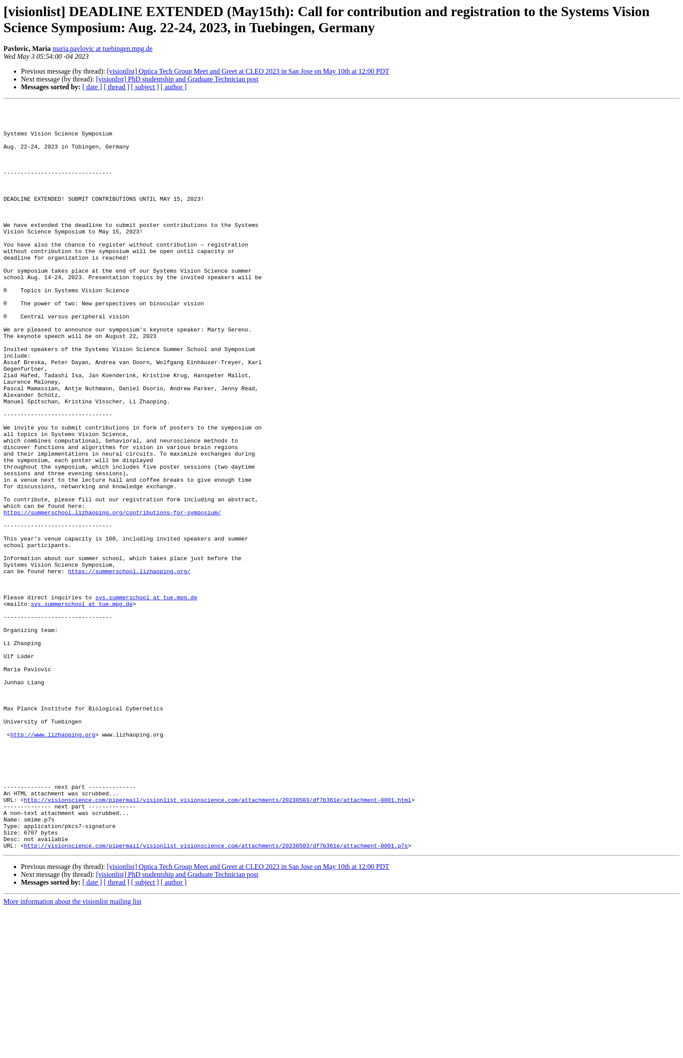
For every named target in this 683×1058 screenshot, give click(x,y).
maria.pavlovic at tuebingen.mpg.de (102, 48)
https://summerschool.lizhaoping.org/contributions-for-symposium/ (112, 594)
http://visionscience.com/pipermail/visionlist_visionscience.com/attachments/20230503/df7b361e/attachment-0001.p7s (216, 994)
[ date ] (92, 87)
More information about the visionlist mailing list (72, 1050)
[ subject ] (145, 87)
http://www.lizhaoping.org (52, 861)
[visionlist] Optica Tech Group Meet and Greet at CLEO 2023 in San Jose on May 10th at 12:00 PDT (248, 71)
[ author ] (174, 87)
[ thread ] (116, 87)
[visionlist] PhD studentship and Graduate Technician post (177, 79)
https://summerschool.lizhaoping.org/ (129, 665)
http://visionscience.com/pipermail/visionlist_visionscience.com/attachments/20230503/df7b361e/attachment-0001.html (217, 939)
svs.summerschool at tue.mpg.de (146, 696)
